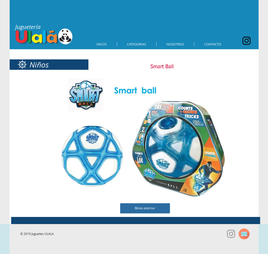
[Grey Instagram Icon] (231, 233)
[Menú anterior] (145, 208)
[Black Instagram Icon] (246, 40)
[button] (136, 44)
